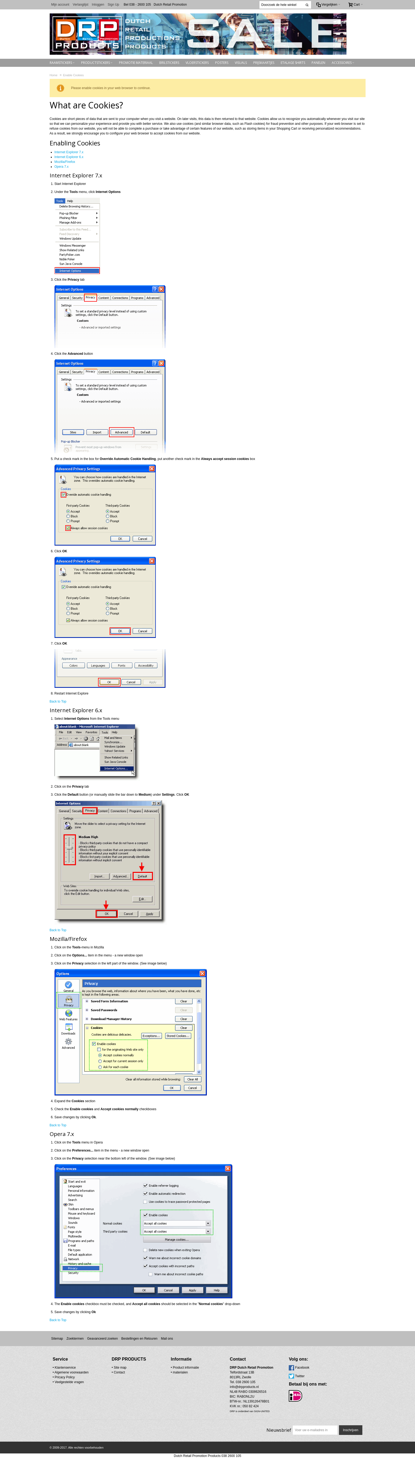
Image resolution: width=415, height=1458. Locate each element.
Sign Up (113, 4)
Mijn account (60, 4)
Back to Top (58, 701)
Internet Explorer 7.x (69, 152)
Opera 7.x (62, 167)
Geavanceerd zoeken (102, 1338)
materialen (167, 1372)
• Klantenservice (64, 1367)
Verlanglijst (80, 4)
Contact (112, 1372)
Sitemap (57, 1338)
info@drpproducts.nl (225, 1386)
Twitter (274, 1376)
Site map (113, 1367)
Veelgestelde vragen (69, 1382)
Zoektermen (75, 1338)
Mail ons (167, 1338)
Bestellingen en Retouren (139, 1338)
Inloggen (98, 4)
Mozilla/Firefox (65, 162)
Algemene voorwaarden (72, 1372)
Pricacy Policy (65, 1377)
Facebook (276, 1367)
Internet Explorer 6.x (69, 157)
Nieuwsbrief (278, 1430)
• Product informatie (172, 1367)
